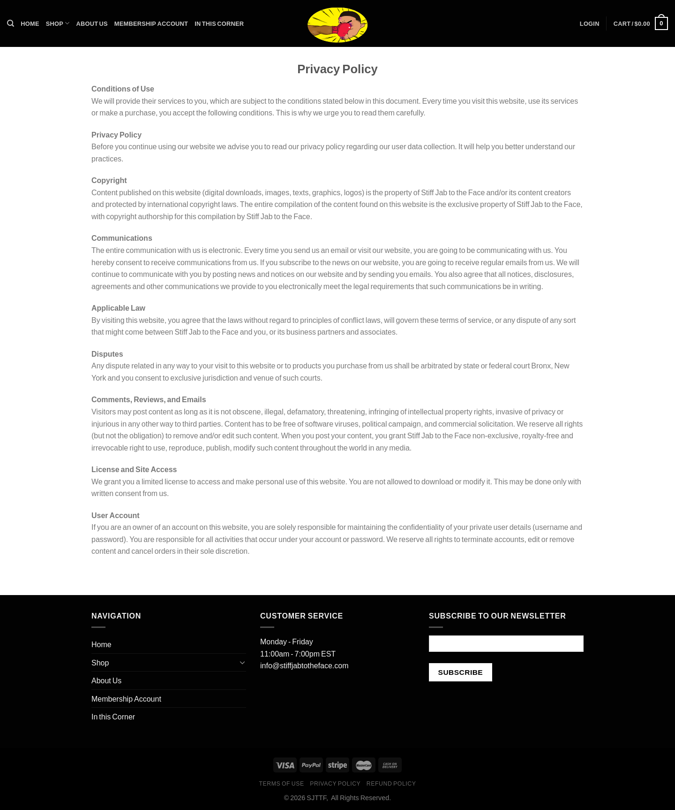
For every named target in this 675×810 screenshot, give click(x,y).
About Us (92, 23)
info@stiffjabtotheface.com (304, 665)
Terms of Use (281, 783)
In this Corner (219, 23)
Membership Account (151, 23)
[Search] (10, 23)
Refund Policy (391, 783)
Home (30, 23)
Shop (58, 23)
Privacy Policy (335, 783)
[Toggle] (242, 662)
